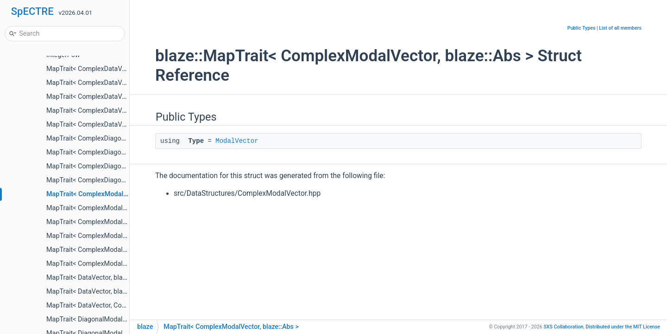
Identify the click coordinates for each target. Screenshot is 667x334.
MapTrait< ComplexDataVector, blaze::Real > (111, 97)
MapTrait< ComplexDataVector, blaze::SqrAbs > (115, 111)
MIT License (622, 327)
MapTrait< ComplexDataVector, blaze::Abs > (111, 69)
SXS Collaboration (563, 327)
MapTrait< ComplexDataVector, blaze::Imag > (112, 83)
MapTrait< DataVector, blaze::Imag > (99, 278)
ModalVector (236, 141)
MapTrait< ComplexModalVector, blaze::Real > (114, 222)
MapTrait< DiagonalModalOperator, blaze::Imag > (118, 319)
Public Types (581, 28)
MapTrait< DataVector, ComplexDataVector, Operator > (126, 305)
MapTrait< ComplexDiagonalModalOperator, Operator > (127, 180)
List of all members (620, 28)
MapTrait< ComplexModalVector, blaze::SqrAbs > (118, 236)
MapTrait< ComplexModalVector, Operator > (111, 264)
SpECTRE (32, 11)
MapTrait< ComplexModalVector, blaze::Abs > (114, 194)
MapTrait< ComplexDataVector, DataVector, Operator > (126, 124)
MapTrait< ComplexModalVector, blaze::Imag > (115, 208)
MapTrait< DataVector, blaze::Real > (98, 291)
